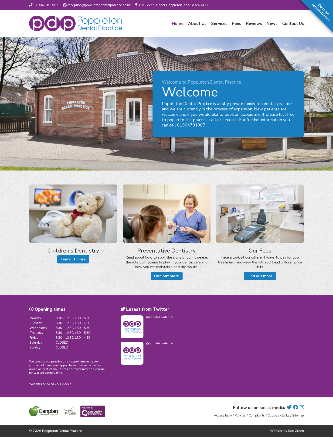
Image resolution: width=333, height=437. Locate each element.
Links (285, 415)
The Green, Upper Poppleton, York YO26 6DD (171, 5)
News (272, 23)
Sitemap (298, 415)
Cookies (273, 415)
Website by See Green (287, 430)
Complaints (257, 415)
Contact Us (293, 23)
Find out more (73, 259)
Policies (240, 415)
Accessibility (223, 415)
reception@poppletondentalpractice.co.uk (97, 5)
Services (219, 23)
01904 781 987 (43, 5)
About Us (197, 23)
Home (177, 23)
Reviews (254, 23)
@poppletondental (159, 317)
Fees (236, 23)
